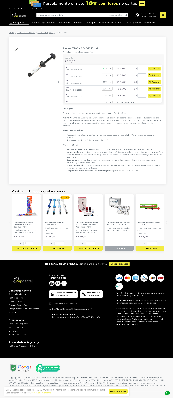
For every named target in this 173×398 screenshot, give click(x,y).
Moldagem (90, 23)
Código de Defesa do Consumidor (24, 309)
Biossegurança (134, 23)
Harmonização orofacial (43, 23)
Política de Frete (16, 298)
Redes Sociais (24, 9)
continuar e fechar (118, 391)
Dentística (78, 23)
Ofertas (43, 9)
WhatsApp (35, 9)
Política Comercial (17, 301)
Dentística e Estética (26, 33)
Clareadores (64, 23)
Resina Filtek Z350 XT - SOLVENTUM (55, 224)
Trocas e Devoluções (18, 305)
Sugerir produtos (119, 264)
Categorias (19, 22)
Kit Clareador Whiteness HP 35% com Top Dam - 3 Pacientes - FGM (87, 225)
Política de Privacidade (41, 393)
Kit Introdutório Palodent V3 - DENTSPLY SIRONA (118, 224)
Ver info (107, 68)
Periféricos (149, 23)
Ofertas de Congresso (18, 324)
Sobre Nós (13, 9)
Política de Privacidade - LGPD (22, 346)
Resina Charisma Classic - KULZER (149, 224)
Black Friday (14, 331)
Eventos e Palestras (17, 335)
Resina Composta (46, 33)
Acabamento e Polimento (111, 23)
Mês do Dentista (16, 327)
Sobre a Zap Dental (17, 294)
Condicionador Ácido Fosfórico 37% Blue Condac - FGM (23, 225)
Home (11, 33)
